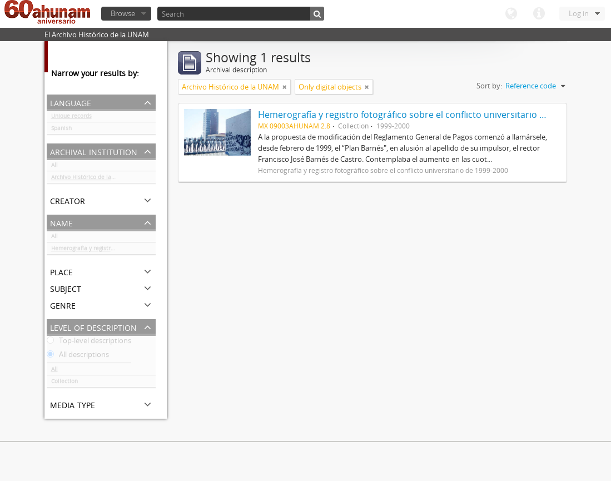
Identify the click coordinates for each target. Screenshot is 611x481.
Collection (64, 383)
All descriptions (78, 356)
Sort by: (489, 86)
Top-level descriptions (89, 343)
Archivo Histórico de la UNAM (90, 179)
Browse (123, 13)
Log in (579, 13)
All (54, 167)
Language (511, 14)
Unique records (71, 118)
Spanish (61, 130)
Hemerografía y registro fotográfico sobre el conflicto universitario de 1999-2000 (103, 250)
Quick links (539, 14)
